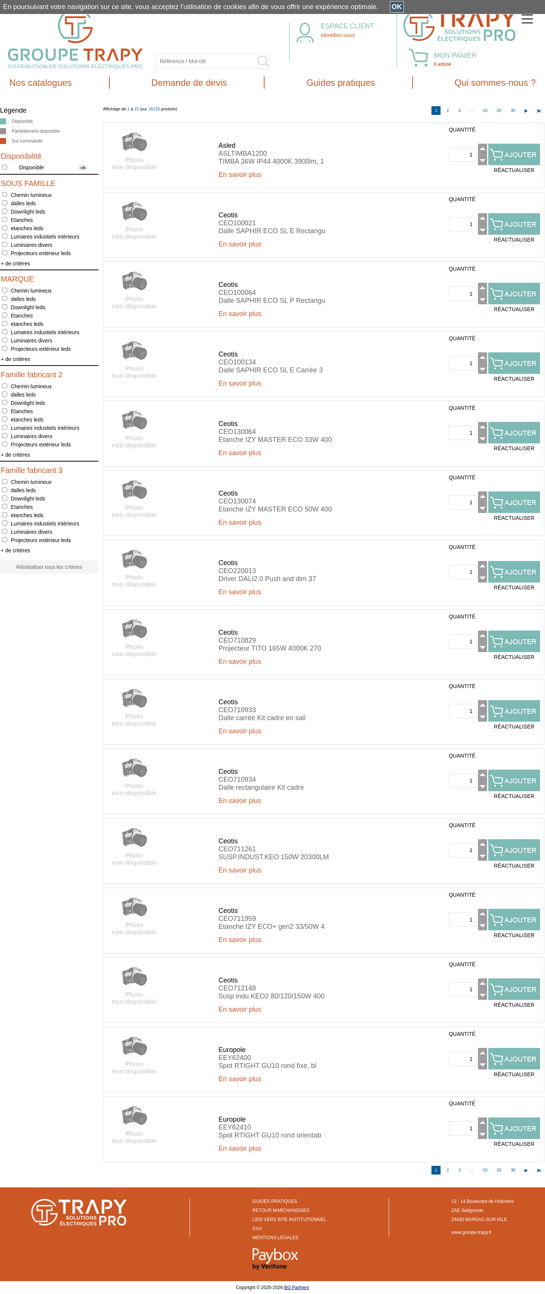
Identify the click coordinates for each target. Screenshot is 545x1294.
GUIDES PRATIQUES (274, 1201)
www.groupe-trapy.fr (472, 1232)
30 (513, 110)
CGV (257, 1228)
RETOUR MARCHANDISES (280, 1210)
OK (397, 7)
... (471, 110)
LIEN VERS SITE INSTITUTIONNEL (289, 1219)
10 (485, 110)
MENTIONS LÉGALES (275, 1237)
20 (499, 110)
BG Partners (296, 1287)
